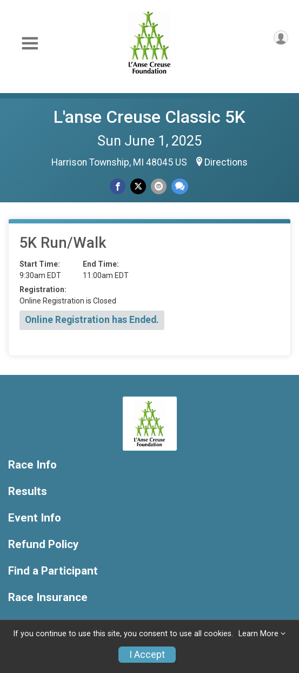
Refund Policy (43, 544)
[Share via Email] (159, 186)
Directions (226, 162)
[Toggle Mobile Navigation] (30, 43)
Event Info (34, 518)
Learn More (258, 633)
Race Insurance (48, 597)
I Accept (147, 654)
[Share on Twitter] (138, 186)
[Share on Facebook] (117, 186)
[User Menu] (281, 37)
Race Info (32, 465)
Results (27, 491)
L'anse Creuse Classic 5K (149, 117)
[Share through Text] (179, 186)
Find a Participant (53, 571)
